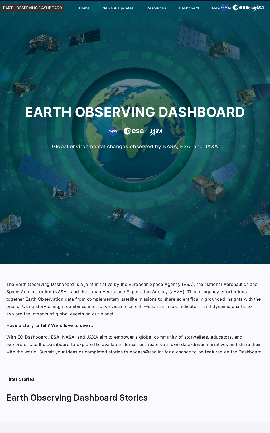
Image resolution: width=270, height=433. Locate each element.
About (251, 8)
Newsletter (222, 8)
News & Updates (118, 8)
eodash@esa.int (146, 351)
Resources (156, 8)
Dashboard (189, 8)
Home (84, 8)
